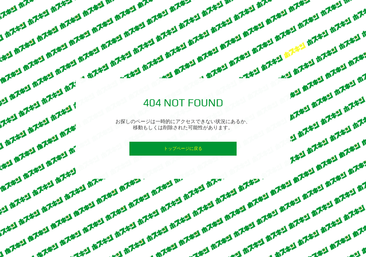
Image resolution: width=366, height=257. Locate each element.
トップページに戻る (183, 148)
